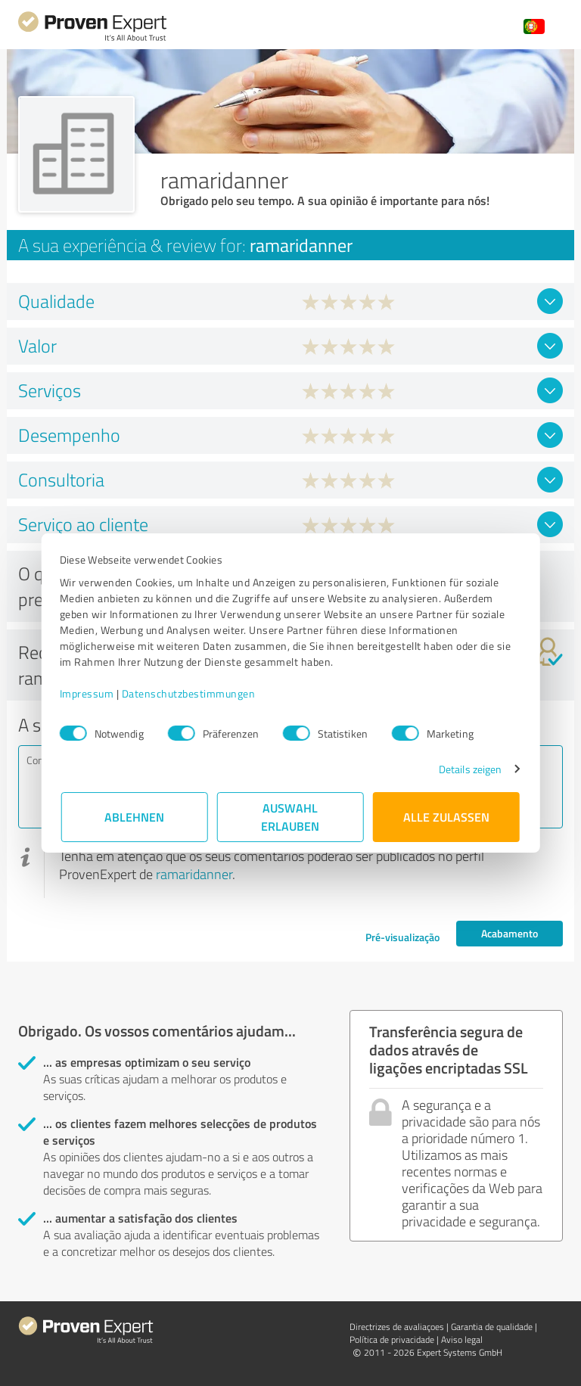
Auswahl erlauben (291, 816)
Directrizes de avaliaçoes (397, 1326)
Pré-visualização (402, 937)
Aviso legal (462, 1339)
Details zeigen (468, 769)
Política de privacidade (392, 1339)
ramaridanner (194, 874)
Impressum (88, 693)
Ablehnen (135, 816)
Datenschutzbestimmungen (190, 693)
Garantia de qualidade (492, 1326)
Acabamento (509, 933)
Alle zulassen (446, 816)
